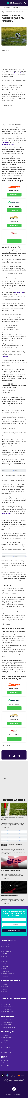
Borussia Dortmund (8, 1006)
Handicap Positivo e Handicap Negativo (11, 844)
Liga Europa (6, 976)
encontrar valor (19, 292)
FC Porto (5, 986)
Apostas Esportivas (8, 1050)
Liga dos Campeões (8, 973)
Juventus (5, 1001)
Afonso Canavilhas (13, 24)
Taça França (6, 971)
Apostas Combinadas (8, 1068)
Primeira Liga (6, 944)
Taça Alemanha (7, 966)
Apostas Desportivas (17, 1093)
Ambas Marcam (7, 1024)
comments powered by (7, 772)
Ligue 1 (4, 968)
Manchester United (8, 1011)
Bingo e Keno (6, 1047)
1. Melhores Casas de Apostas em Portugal (12, 7)
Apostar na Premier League (10, 870)
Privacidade (6, 1040)
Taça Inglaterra (7, 951)
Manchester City (7, 1009)
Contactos (5, 1035)
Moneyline (6, 142)
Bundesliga (6, 963)
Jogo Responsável (8, 1037)
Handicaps (6, 1063)
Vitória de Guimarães (8, 994)
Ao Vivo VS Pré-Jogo (8, 1019)
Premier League (7, 949)
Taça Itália (5, 961)
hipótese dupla (6, 513)
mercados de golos (7, 144)
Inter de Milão (6, 1004)
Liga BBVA (6, 954)
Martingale (6, 1065)
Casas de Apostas (19, 73)
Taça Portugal (6, 946)
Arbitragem (6, 1060)
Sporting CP (6, 989)
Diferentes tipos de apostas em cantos (12, 818)
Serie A (5, 959)
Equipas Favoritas (7, 1022)
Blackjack (5, 1045)
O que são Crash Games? (9, 895)
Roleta (4, 1042)
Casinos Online (7, 1052)
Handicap (4, 356)
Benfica (5, 984)
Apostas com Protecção (9, 1027)
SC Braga (5, 991)
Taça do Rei (6, 956)
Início (2, 11)
